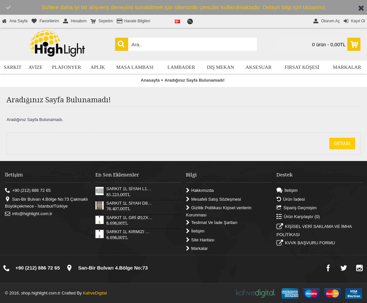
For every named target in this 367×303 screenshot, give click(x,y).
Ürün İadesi (290, 199)
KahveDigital (95, 293)
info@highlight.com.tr (28, 214)
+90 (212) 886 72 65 (28, 190)
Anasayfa (150, 80)
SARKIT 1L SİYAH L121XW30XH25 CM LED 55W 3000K (129, 189)
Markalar (197, 249)
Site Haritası (200, 240)
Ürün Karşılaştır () (298, 216)
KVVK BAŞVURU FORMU (305, 243)
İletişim (195, 231)
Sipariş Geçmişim (296, 208)
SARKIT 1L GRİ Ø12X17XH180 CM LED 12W (129, 217)
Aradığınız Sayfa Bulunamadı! (194, 80)
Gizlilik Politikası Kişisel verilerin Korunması (219, 211)
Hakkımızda (200, 190)
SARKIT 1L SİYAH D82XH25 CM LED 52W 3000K (129, 203)
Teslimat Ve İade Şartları (211, 222)
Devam (342, 143)
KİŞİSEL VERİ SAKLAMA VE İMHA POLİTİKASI (314, 230)
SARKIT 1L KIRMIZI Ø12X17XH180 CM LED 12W (129, 232)
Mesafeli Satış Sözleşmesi (213, 199)
